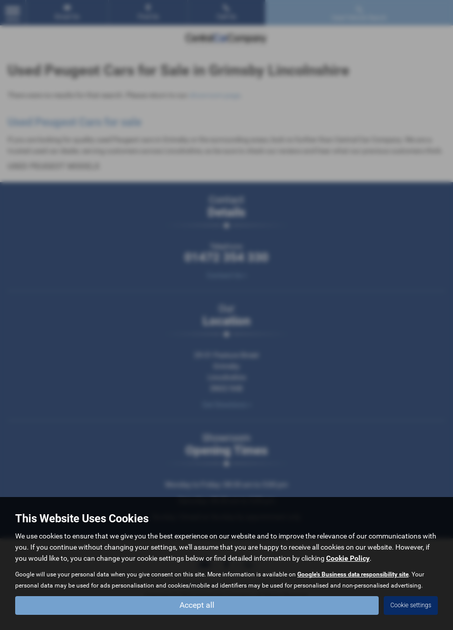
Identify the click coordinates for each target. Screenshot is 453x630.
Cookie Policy (348, 558)
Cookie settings (410, 605)
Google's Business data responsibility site (353, 574)
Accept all (196, 605)
